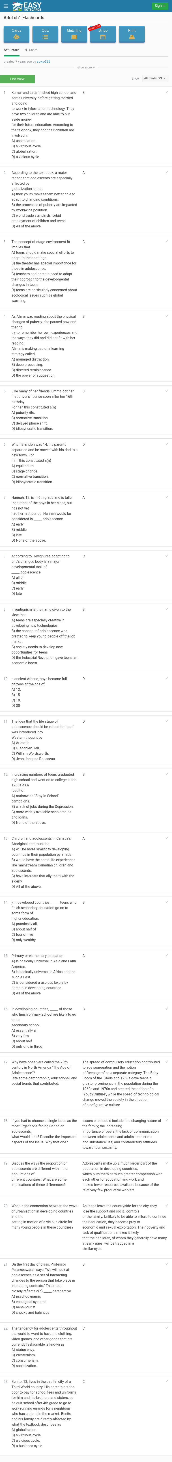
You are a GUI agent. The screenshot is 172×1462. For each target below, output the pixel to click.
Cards (16, 34)
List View (17, 79)
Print (132, 34)
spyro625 (43, 62)
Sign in (160, 6)
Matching (74, 34)
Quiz (45, 34)
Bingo (101, 33)
